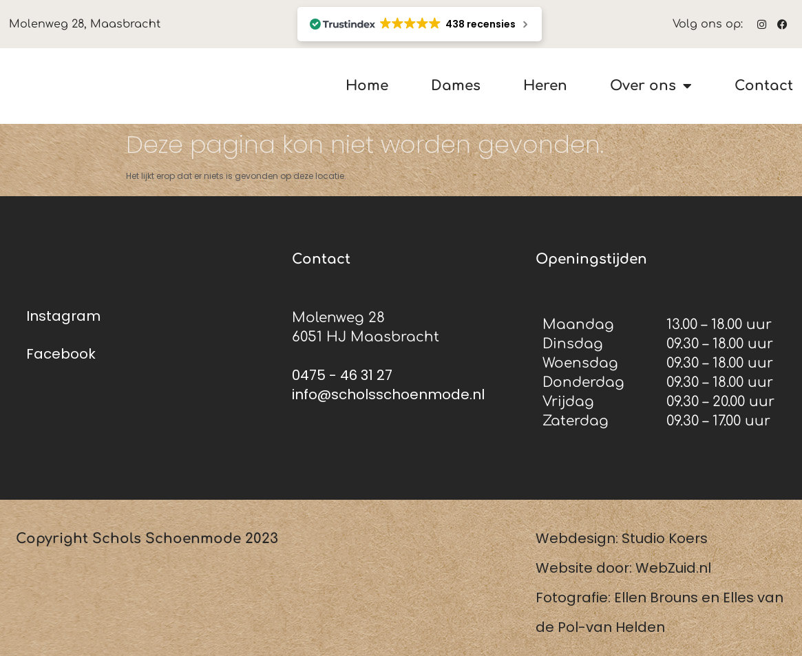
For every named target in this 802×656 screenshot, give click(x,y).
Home (367, 86)
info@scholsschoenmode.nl (388, 394)
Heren (545, 86)
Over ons (651, 86)
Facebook (61, 353)
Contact (764, 86)
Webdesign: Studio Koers (622, 538)
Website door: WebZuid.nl (623, 568)
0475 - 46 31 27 (342, 375)
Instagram (63, 316)
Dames (456, 86)
